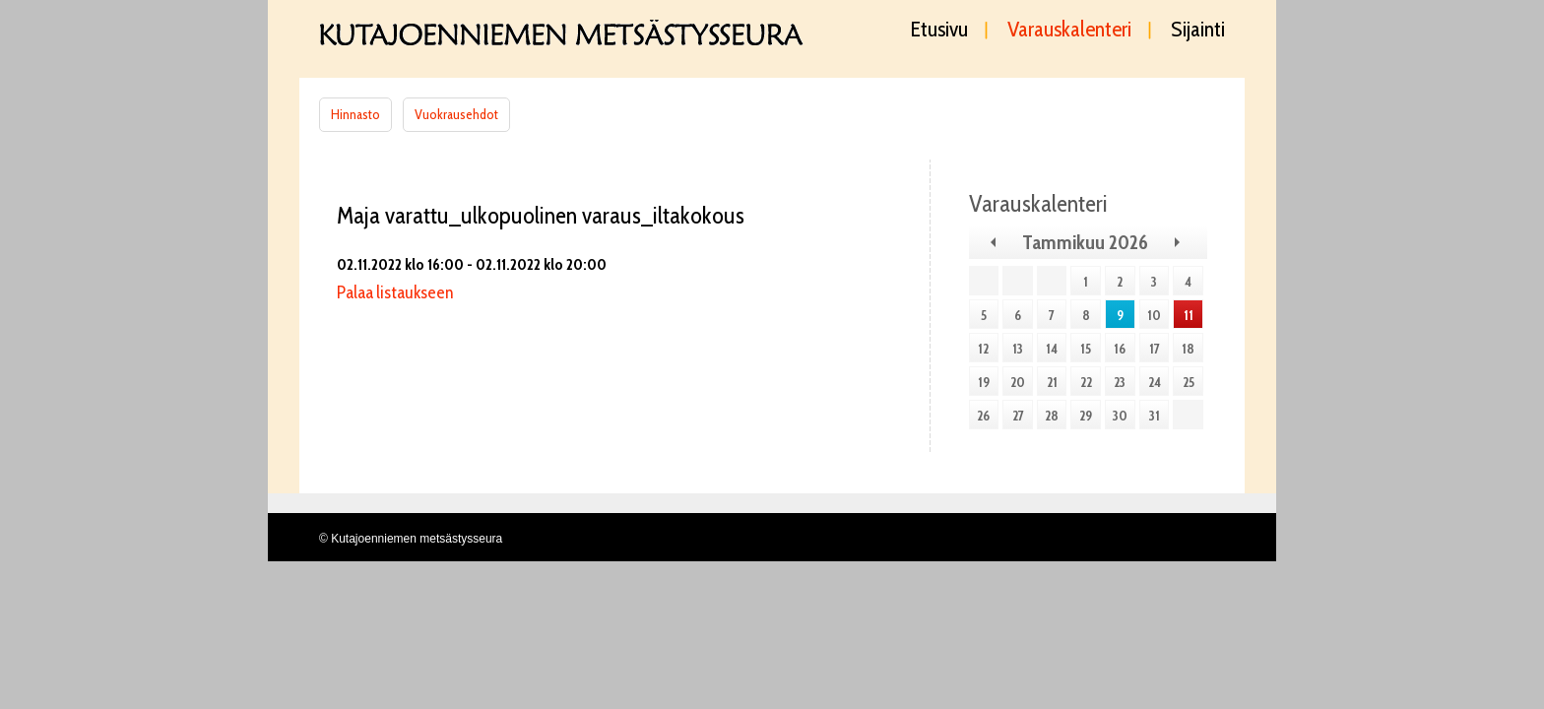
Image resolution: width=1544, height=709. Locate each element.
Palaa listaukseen (395, 292)
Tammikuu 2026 (1085, 242)
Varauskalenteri (1069, 30)
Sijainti (1198, 30)
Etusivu (939, 30)
